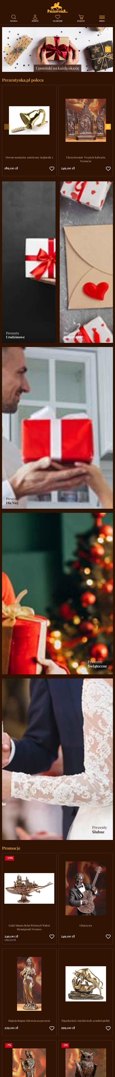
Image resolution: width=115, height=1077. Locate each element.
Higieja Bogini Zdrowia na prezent (29, 1020)
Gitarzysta (85, 925)
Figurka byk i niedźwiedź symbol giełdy (86, 1020)
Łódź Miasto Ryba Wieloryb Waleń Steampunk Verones (29, 927)
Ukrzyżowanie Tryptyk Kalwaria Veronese (85, 159)
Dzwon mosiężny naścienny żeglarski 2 (29, 157)
